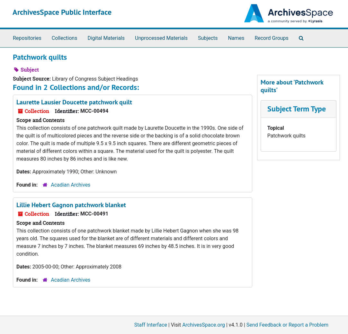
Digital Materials (106, 38)
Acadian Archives (70, 185)
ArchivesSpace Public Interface (62, 12)
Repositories (27, 38)
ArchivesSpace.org (203, 325)
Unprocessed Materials (161, 38)
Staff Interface (150, 325)
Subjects (208, 38)
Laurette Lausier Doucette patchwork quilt (74, 102)
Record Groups (271, 38)
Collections (64, 38)
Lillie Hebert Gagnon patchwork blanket (71, 205)
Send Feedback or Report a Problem (287, 325)
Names (236, 38)
